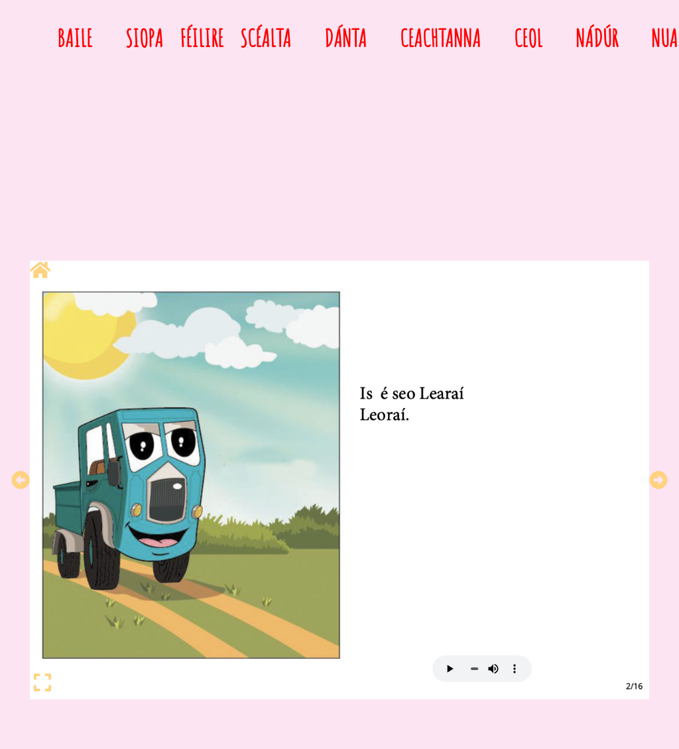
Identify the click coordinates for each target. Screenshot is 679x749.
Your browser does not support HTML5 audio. (482, 668)
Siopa (144, 38)
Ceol (528, 38)
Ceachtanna (440, 38)
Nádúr (597, 38)
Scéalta (265, 38)
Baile (74, 38)
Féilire (201, 38)
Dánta (345, 38)
